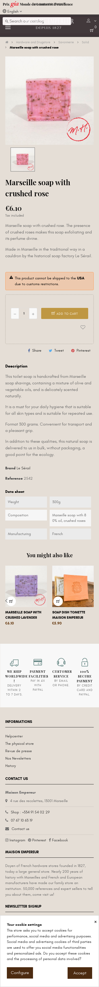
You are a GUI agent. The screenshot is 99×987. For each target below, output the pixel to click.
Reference (14, 478)
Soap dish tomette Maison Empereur (68, 615)
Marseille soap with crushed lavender (23, 615)
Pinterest (84, 350)
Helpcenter (14, 736)
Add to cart (64, 314)
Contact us (20, 829)
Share (36, 350)
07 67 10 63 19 (21, 820)
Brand (10, 468)
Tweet (59, 350)
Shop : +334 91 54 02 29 (30, 812)
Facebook (60, 840)
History (10, 766)
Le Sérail (23, 468)
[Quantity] (24, 313)
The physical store (19, 743)
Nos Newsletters (18, 758)
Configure (20, 972)
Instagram (17, 840)
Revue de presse (18, 751)
